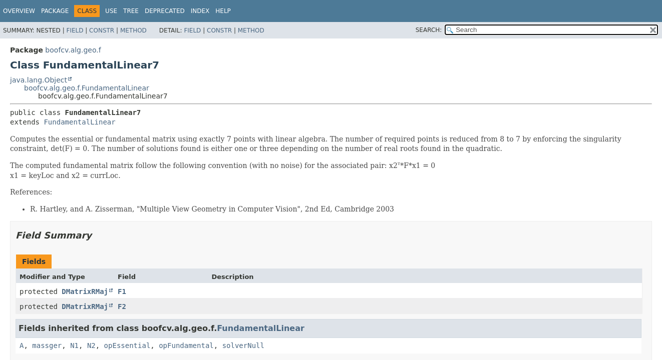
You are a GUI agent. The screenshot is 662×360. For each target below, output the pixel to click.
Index (200, 11)
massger (47, 346)
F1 (122, 292)
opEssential (127, 346)
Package (55, 11)
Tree (131, 11)
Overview (19, 11)
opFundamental (186, 346)
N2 (91, 346)
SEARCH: (429, 30)
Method (133, 30)
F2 (122, 306)
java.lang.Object (38, 80)
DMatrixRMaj (85, 292)
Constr (101, 30)
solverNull (243, 346)
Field (74, 30)
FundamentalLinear (79, 122)
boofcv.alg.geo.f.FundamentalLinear (86, 88)
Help (223, 11)
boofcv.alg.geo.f (73, 50)
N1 (74, 346)
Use (111, 11)
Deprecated (165, 11)
